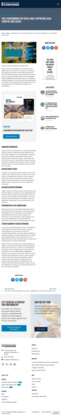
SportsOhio (5, 387)
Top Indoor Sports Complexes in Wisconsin (51, 128)
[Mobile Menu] (58, 4)
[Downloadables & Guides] (9, 402)
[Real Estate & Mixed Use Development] (45, 365)
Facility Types (5, 375)
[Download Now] (11, 136)
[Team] (36, 384)
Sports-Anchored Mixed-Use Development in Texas (52, 117)
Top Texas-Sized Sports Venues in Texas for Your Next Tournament (51, 92)
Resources (4, 391)
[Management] (36, 354)
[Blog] (9, 394)
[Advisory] (36, 348)
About (33, 375)
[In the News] (9, 397)
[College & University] (45, 368)
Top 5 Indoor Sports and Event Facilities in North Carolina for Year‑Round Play (51, 105)
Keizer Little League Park (9, 384)
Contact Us (34, 390)
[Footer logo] (9, 345)
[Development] (36, 351)
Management (14, 15)
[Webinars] (9, 399)
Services (34, 345)
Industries (34, 359)
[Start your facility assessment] (14, 328)
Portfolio (4, 379)
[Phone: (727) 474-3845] (10, 357)
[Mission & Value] (36, 379)
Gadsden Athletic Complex (10, 382)
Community (5, 15)
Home (3, 33)
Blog (8, 33)
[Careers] (36, 387)
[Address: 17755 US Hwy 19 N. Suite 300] (10, 352)
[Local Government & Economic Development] (45, 362)
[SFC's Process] (36, 381)
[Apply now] (40, 329)
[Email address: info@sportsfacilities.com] (10, 360)
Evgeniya (16, 66)
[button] (13, 280)
